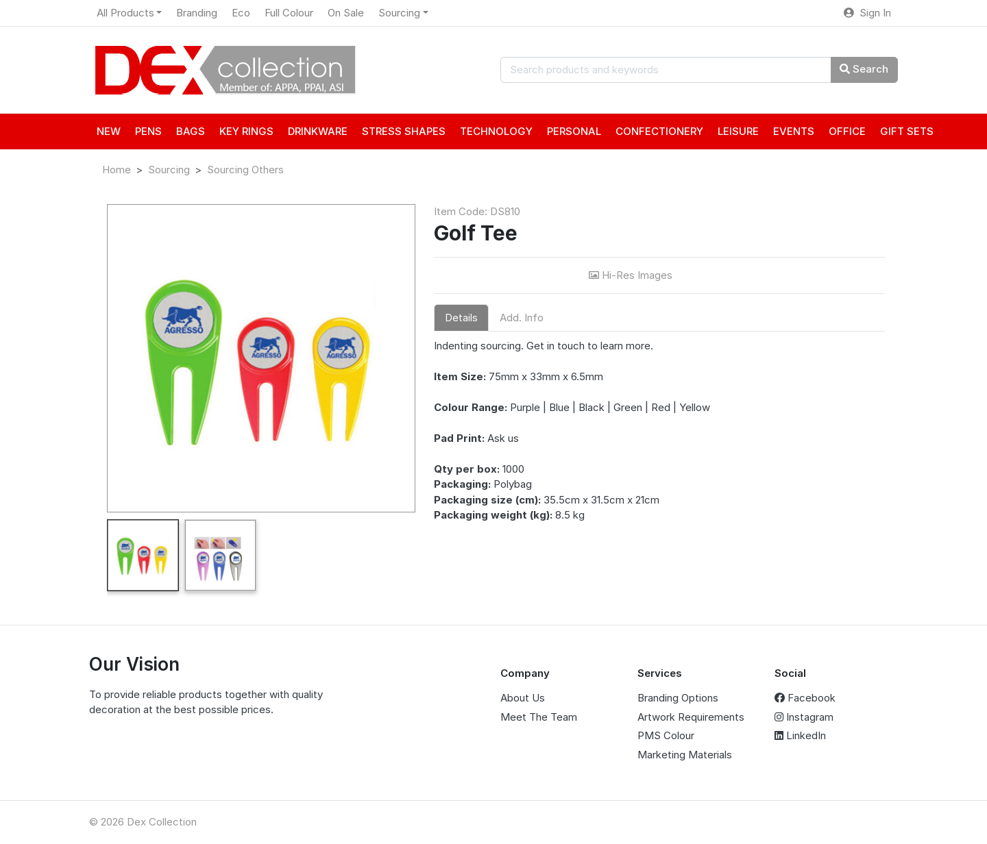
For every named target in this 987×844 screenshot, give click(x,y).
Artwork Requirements (690, 716)
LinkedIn (800, 735)
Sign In (867, 12)
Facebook (805, 697)
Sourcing (169, 169)
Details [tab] (461, 317)
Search (864, 68)
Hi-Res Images (632, 275)
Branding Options (677, 697)
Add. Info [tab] (522, 317)
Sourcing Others (245, 169)
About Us (522, 697)
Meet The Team (538, 716)
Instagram (804, 716)
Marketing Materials (684, 754)
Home (116, 169)
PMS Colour (665, 735)
